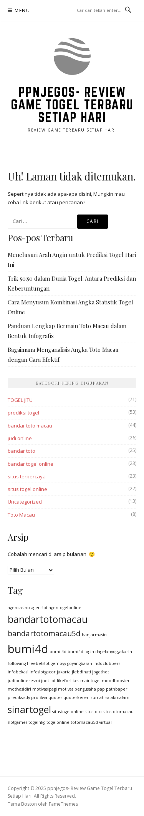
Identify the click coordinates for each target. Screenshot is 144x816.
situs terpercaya (27, 476)
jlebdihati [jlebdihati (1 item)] (81, 672)
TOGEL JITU (20, 400)
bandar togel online (30, 463)
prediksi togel (23, 412)
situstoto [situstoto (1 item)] (93, 711)
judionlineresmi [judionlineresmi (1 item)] (24, 680)
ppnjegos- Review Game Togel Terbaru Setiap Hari (72, 104)
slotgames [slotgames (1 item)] (17, 722)
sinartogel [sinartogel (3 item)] (29, 709)
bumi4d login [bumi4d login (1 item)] (81, 651)
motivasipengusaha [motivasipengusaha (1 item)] (77, 689)
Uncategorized (25, 501)
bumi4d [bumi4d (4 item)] (28, 649)
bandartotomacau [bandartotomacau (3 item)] (48, 619)
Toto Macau (21, 514)
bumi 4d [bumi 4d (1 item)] (58, 651)
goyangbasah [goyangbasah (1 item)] (79, 663)
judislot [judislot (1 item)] (48, 680)
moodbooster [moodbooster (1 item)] (116, 680)
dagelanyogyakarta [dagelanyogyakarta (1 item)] (113, 651)
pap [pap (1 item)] (101, 689)
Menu (22, 10)
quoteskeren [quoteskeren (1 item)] (76, 697)
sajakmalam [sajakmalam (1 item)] (117, 697)
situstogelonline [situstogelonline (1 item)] (68, 711)
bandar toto (21, 450)
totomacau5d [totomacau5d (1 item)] (84, 722)
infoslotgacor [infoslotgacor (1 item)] (43, 672)
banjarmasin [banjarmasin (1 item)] (94, 634)
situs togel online (27, 489)
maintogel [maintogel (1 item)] (90, 680)
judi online (20, 438)
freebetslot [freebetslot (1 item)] (38, 663)
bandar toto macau (30, 425)
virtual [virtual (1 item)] (105, 722)
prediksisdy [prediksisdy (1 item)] (19, 697)
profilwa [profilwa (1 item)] (39, 697)
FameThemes (63, 804)
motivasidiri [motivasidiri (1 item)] (19, 689)
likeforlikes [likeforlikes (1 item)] (68, 680)
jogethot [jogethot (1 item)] (100, 672)
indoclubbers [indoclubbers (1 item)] (106, 663)
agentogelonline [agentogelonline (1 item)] (65, 607)
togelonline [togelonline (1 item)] (58, 722)
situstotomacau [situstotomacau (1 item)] (118, 711)
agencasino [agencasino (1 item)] (19, 607)
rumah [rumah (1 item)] (97, 697)
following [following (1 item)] (17, 663)
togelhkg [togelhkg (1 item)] (36, 722)
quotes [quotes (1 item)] (55, 697)
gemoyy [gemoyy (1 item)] (58, 663)
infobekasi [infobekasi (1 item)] (18, 672)
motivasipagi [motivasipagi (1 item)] (44, 689)
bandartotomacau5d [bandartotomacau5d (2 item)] (44, 634)
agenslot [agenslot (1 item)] (39, 607)
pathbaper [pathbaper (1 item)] (116, 689)
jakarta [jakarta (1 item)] (64, 672)
